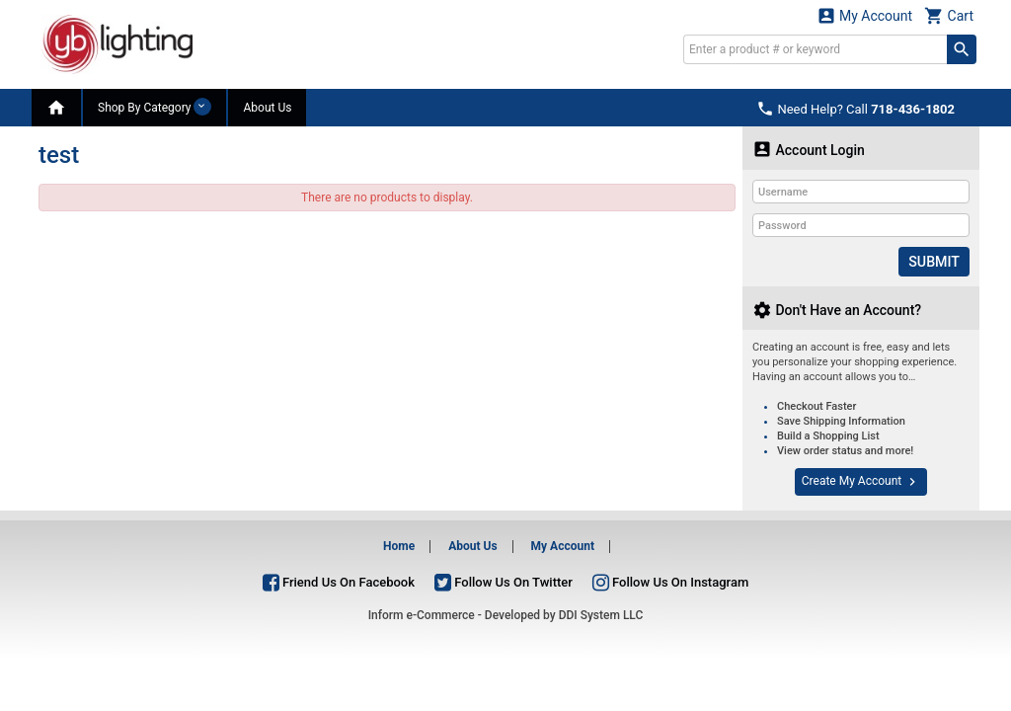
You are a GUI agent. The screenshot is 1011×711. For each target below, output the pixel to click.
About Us (267, 108)
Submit (934, 262)
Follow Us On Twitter (503, 581)
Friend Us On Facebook (339, 581)
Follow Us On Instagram (670, 581)
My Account (865, 15)
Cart (948, 15)
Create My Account (861, 482)
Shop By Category (154, 107)
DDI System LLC (601, 615)
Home (399, 546)
